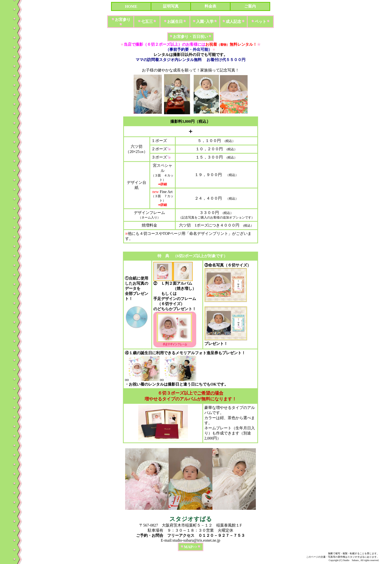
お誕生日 (175, 21)
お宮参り (122, 20)
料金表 (210, 6)
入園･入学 (205, 21)
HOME (131, 6)
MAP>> (190, 547)
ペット (260, 21)
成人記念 (233, 21)
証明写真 (171, 6)
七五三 (147, 21)
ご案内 (250, 6)
